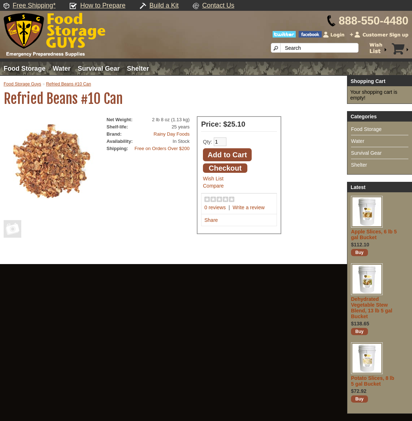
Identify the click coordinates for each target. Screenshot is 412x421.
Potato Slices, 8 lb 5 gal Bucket (372, 381)
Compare (213, 186)
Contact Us (218, 5)
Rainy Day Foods (171, 134)
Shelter (138, 68)
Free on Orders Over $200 (162, 148)
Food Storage (24, 68)
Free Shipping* (34, 5)
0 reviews (215, 207)
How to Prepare (102, 5)
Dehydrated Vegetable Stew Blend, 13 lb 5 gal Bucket (371, 307)
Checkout (225, 168)
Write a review (248, 207)
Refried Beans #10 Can (68, 84)
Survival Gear (99, 68)
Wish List (213, 178)
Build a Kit (164, 5)
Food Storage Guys (22, 84)
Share (211, 220)
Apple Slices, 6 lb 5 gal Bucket (374, 234)
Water (61, 68)
